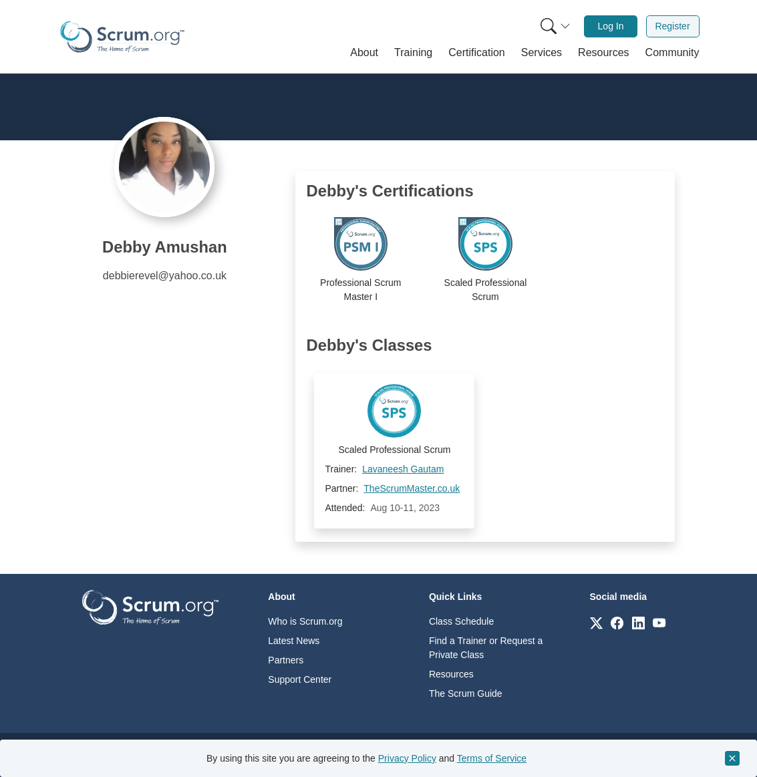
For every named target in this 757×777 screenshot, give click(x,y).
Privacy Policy (407, 758)
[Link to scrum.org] (596, 622)
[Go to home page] (150, 606)
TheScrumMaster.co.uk (411, 488)
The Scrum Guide (465, 693)
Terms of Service (491, 758)
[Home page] (122, 36)
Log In (611, 26)
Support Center (299, 679)
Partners (285, 660)
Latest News (293, 640)
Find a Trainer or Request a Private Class (486, 647)
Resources (451, 674)
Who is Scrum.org (305, 621)
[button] (364, 52)
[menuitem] (554, 26)
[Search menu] (555, 26)
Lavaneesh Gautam (403, 469)
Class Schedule (461, 621)
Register (672, 26)
